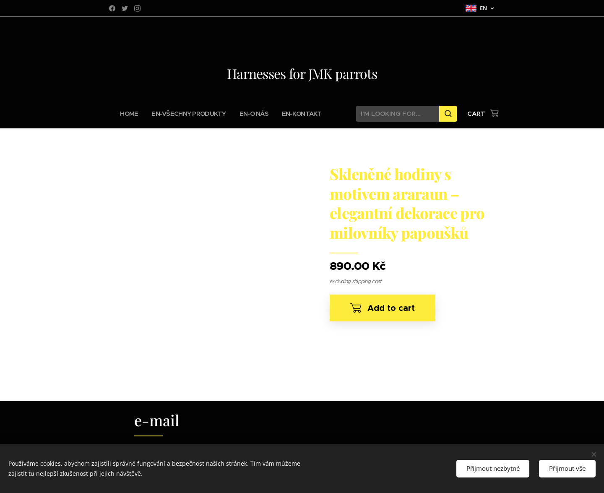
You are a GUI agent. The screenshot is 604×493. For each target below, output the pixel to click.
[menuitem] (135, 113)
